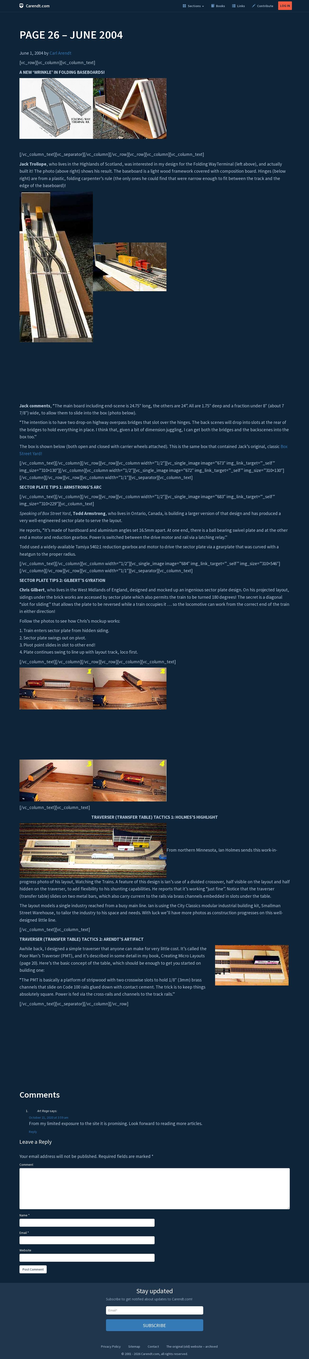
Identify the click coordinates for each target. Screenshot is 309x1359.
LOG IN (285, 6)
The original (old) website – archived (192, 1346)
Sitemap (134, 1346)
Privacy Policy (111, 1346)
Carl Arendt (60, 53)
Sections (193, 6)
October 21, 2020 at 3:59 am (48, 1117)
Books (218, 6)
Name (24, 1215)
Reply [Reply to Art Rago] (33, 1132)
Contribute (262, 6)
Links (238, 6)
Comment (26, 1164)
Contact (153, 1346)
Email (24, 1233)
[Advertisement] (154, 1052)
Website (25, 1250)
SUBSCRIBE (154, 1325)
